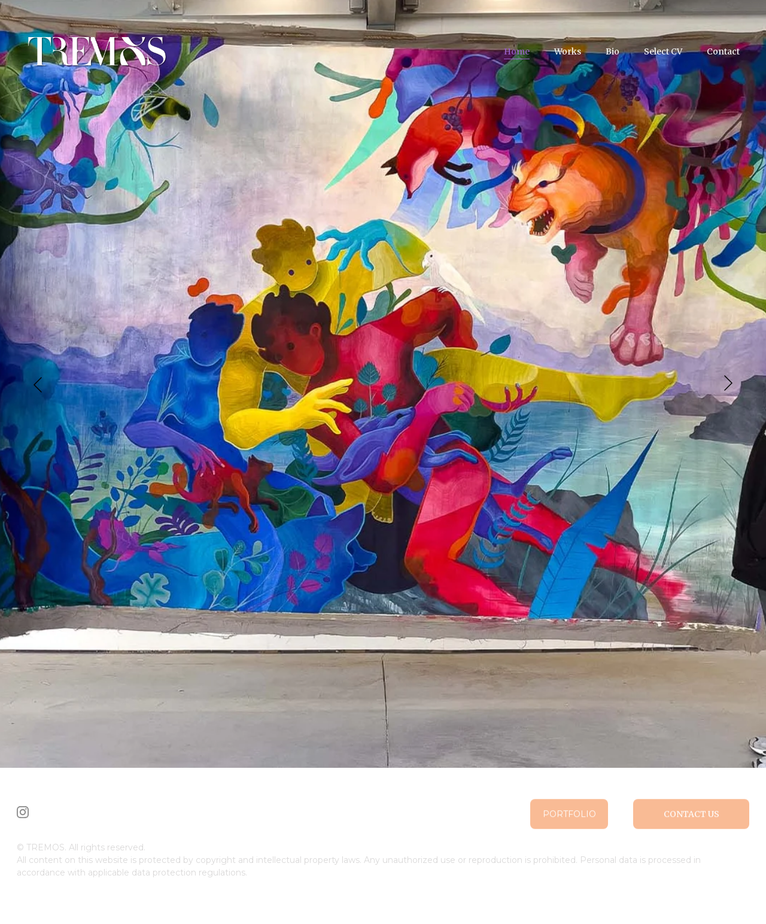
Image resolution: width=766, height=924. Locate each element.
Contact (723, 51)
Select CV (663, 51)
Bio (612, 51)
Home (517, 51)
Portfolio (569, 816)
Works (567, 51)
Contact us (691, 816)
